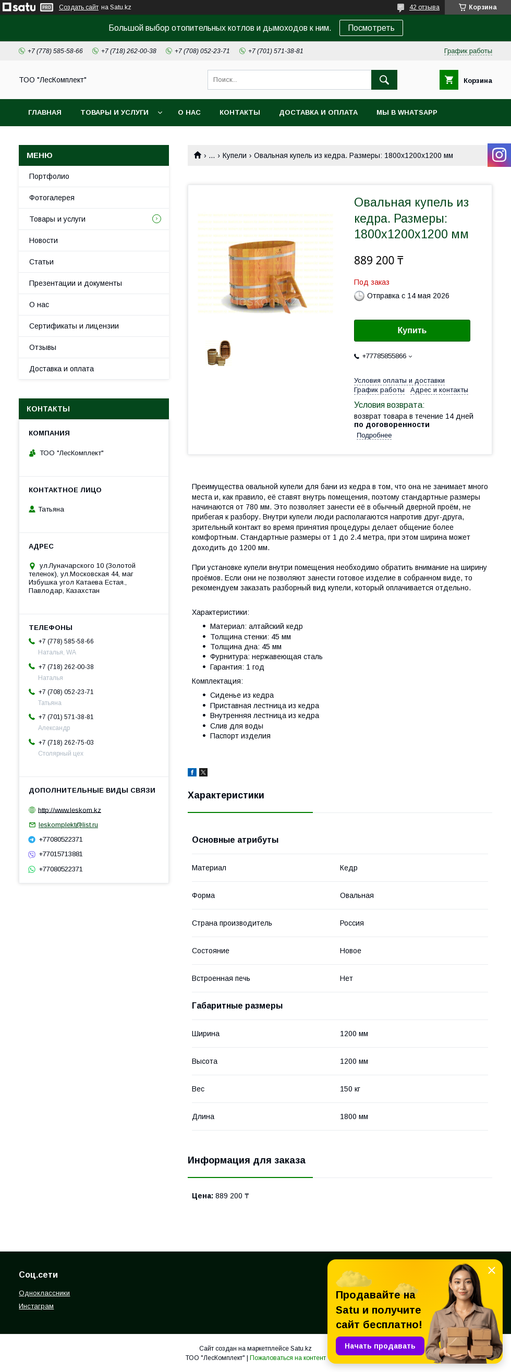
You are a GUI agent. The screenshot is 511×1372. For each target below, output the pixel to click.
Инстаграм (36, 1306)
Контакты (240, 112)
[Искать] (384, 80)
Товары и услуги (114, 112)
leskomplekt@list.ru (68, 825)
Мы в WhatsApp (406, 112)
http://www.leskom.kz (69, 810)
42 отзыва (424, 7)
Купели (235, 155)
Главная (45, 112)
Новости (43, 240)
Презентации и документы (75, 283)
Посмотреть (371, 27)
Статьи (41, 262)
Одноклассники (44, 1293)
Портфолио (49, 176)
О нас (189, 112)
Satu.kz (301, 1348)
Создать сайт (79, 7)
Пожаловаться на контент (288, 1358)
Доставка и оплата (318, 112)
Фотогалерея (52, 197)
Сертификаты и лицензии (74, 326)
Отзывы (42, 347)
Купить (412, 330)
